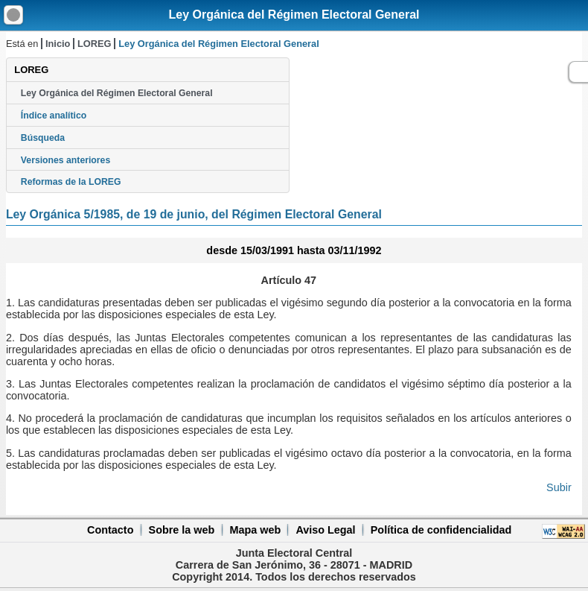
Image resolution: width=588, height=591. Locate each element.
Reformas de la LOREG (71, 182)
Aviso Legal (325, 530)
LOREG (94, 43)
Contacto (110, 530)
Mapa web (255, 530)
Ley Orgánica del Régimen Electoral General (293, 14)
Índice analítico (53, 115)
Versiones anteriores (65, 160)
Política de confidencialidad (441, 530)
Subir (559, 487)
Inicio (57, 43)
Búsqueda (43, 138)
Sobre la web (182, 530)
